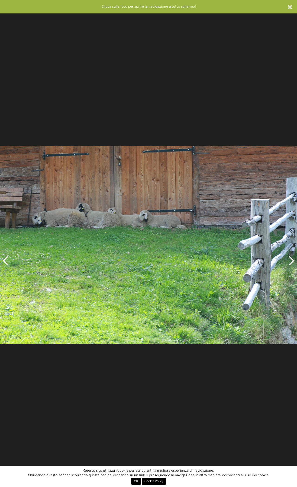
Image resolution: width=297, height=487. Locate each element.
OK (136, 481)
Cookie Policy (153, 481)
